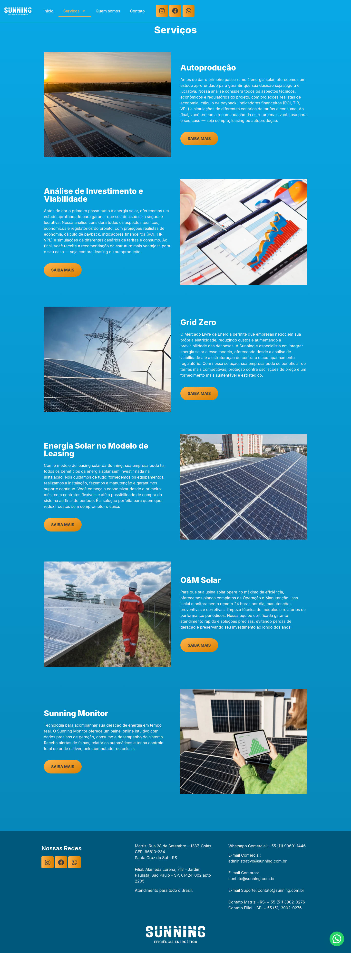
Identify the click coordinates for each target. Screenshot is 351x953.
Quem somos (190, 11)
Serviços (157, 11)
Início (131, 11)
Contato (220, 11)
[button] (337, 939)
